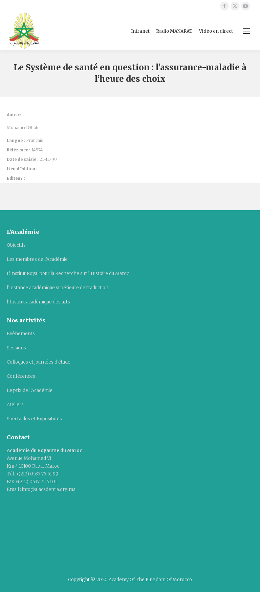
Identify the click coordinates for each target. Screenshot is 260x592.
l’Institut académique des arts (38, 302)
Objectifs (16, 245)
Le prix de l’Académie (29, 390)
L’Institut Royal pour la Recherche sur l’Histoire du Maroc (68, 273)
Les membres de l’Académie (37, 259)
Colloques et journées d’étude (38, 362)
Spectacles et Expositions (34, 419)
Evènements (21, 334)
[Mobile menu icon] (246, 31)
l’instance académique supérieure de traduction (57, 288)
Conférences (21, 376)
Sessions (16, 348)
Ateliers (15, 405)
